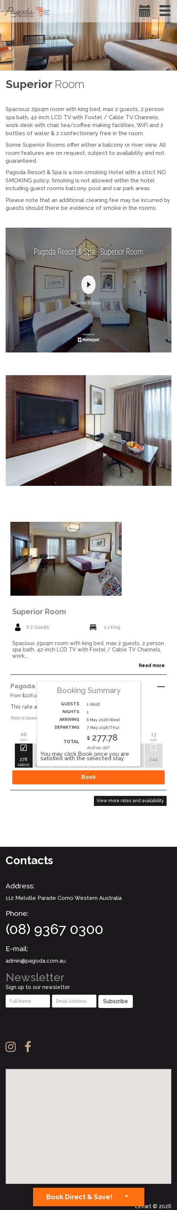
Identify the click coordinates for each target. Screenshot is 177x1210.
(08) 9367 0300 (54, 929)
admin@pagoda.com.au (36, 960)
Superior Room (39, 611)
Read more (152, 665)
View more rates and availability (130, 800)
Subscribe (115, 1001)
